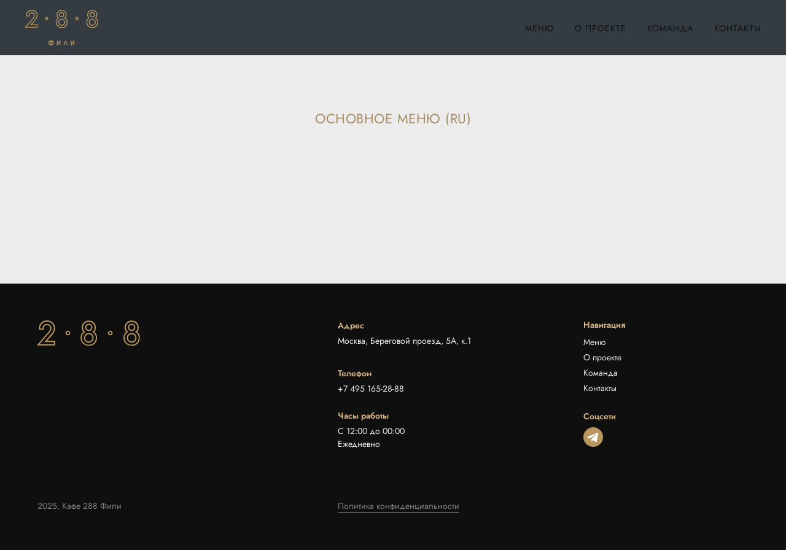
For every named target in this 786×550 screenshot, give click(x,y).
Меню (539, 28)
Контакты (737, 28)
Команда (670, 28)
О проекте (600, 28)
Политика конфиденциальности (398, 506)
